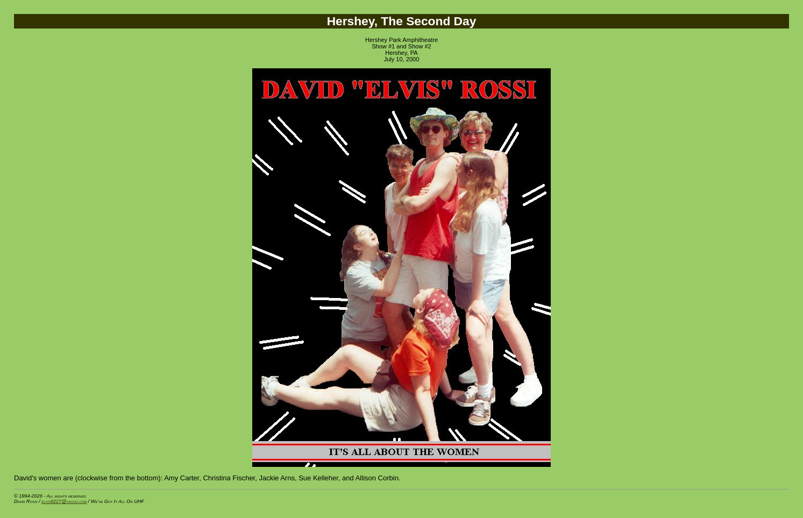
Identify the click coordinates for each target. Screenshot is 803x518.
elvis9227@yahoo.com (64, 501)
